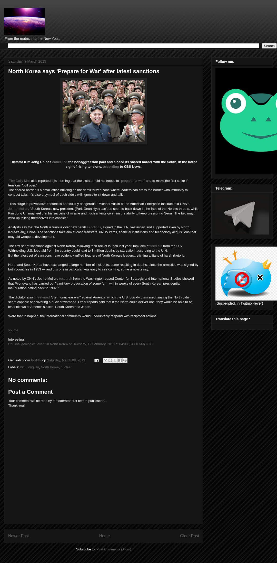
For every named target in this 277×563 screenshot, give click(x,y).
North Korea (50, 367)
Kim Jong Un (29, 367)
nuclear (66, 367)
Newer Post (18, 536)
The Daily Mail (19, 181)
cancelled (59, 162)
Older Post (189, 536)
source (13, 330)
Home (104, 536)
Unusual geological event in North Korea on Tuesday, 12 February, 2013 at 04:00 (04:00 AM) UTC (80, 344)
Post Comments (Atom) (113, 549)
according (111, 166)
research (65, 278)
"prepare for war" (132, 181)
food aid (156, 246)
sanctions (94, 227)
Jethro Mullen (18, 209)
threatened (42, 297)
